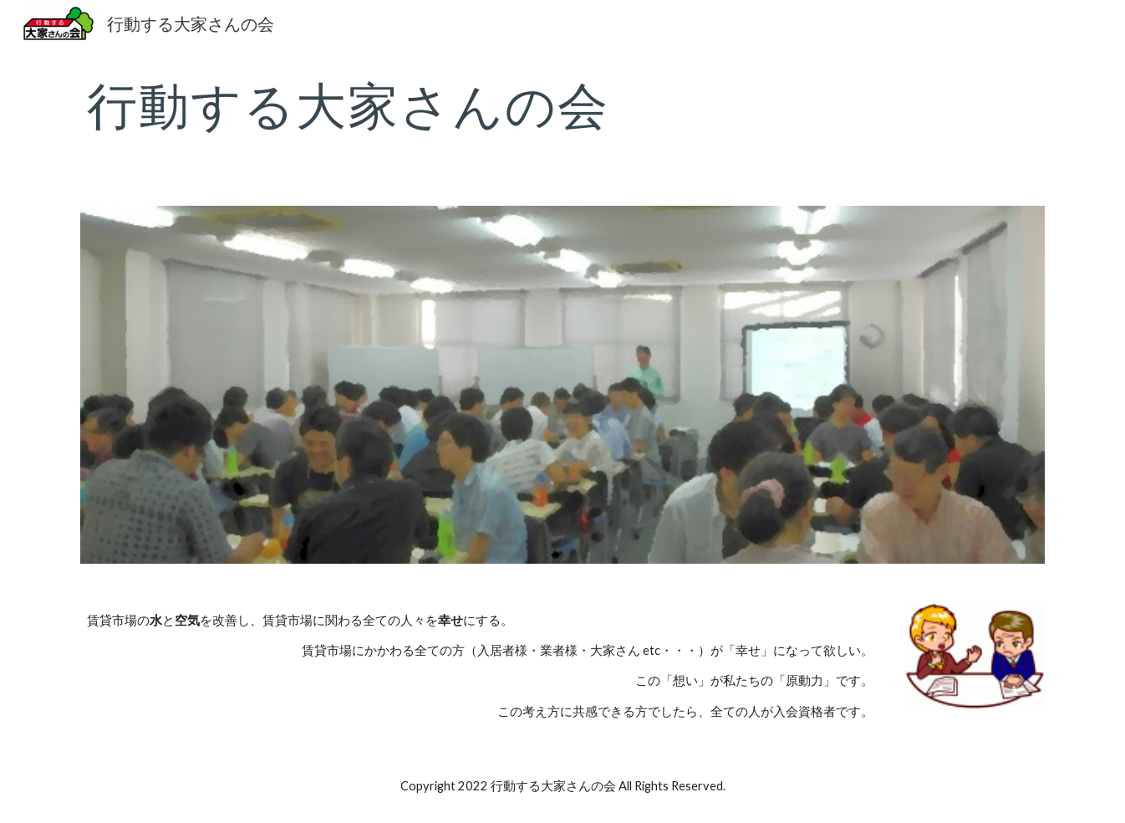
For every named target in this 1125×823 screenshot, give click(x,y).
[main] (562, 104)
